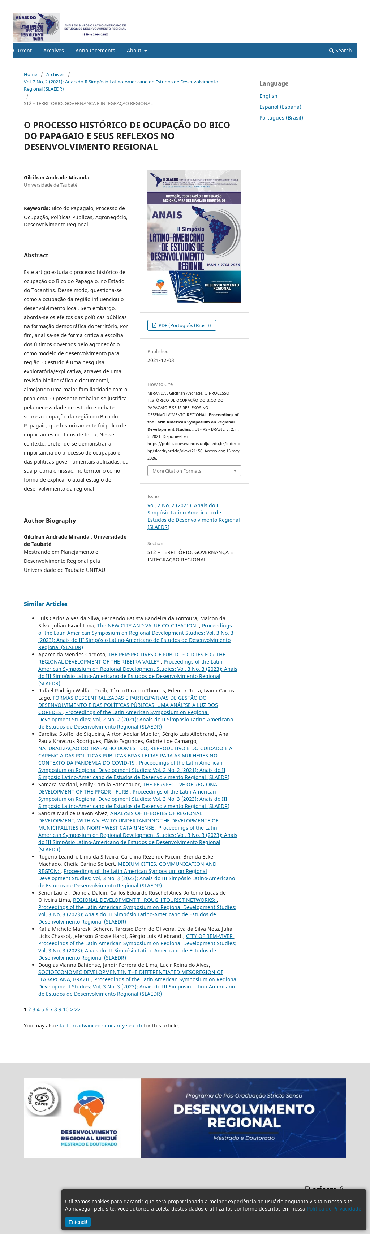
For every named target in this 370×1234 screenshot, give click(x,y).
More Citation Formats (176, 471)
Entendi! (78, 1222)
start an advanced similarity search (99, 1025)
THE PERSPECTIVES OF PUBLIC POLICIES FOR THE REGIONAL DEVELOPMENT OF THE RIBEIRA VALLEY (131, 658)
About (135, 50)
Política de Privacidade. (335, 1208)
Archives (53, 50)
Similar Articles (46, 604)
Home (30, 74)
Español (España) (280, 106)
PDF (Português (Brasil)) (184, 325)
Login (351, 5)
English (268, 95)
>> (77, 1009)
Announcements (95, 50)
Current (22, 50)
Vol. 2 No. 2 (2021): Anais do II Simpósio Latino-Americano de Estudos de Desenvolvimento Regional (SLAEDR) (121, 85)
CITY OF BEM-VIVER (210, 936)
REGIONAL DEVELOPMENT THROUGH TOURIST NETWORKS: (145, 899)
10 (66, 1009)
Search (340, 50)
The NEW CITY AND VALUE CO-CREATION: (148, 625)
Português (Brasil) (281, 117)
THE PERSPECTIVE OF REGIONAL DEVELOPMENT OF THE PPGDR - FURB (129, 788)
